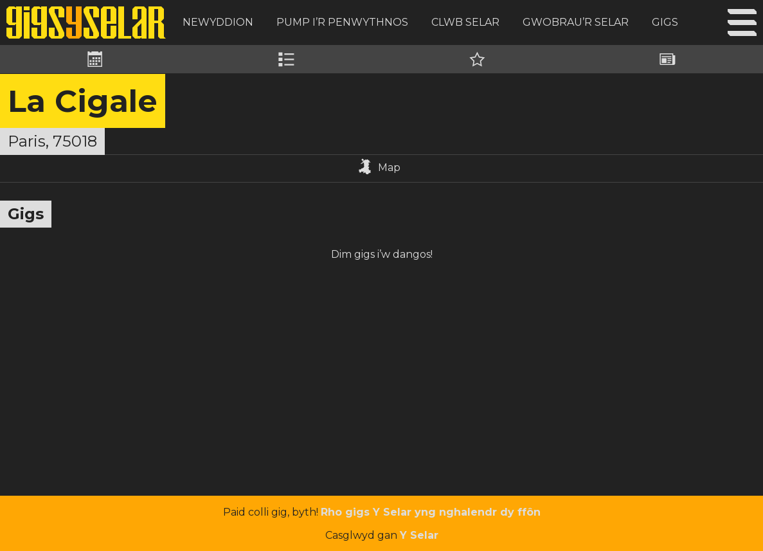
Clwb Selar (465, 22)
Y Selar (419, 535)
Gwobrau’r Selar (576, 22)
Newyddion (218, 22)
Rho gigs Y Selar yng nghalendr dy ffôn (431, 512)
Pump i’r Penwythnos (342, 22)
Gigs (665, 22)
